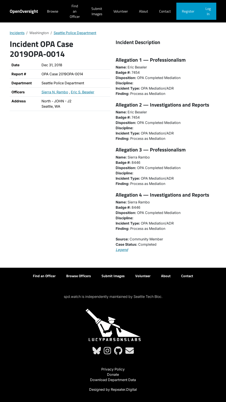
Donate (113, 374)
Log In (208, 11)
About (143, 11)
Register (188, 11)
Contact (165, 11)
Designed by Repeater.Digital (113, 389)
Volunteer (120, 11)
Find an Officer (75, 11)
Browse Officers (78, 275)
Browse (52, 11)
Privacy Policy (113, 369)
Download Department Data (113, 380)
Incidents (17, 33)
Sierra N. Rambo (54, 92)
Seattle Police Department (75, 33)
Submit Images (96, 11)
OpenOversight (24, 11)
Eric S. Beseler (82, 92)
